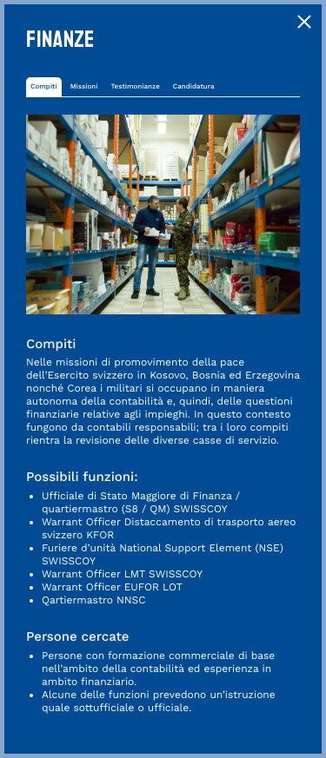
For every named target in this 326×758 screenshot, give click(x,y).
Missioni (84, 86)
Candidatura (194, 86)
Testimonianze (134, 86)
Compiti (43, 86)
